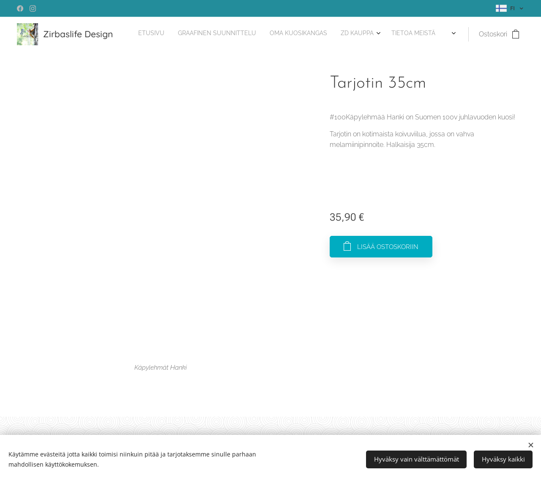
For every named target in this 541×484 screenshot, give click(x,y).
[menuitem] (383, 34)
